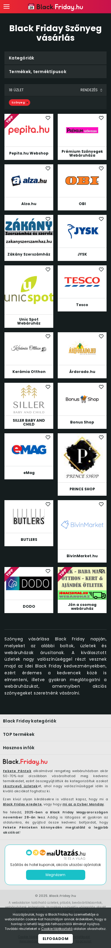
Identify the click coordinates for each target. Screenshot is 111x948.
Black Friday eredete (22, 804)
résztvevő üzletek (20, 786)
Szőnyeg (18, 102)
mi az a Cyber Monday (83, 804)
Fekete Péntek (17, 771)
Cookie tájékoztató (57, 928)
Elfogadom (56, 938)
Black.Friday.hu (62, 895)
